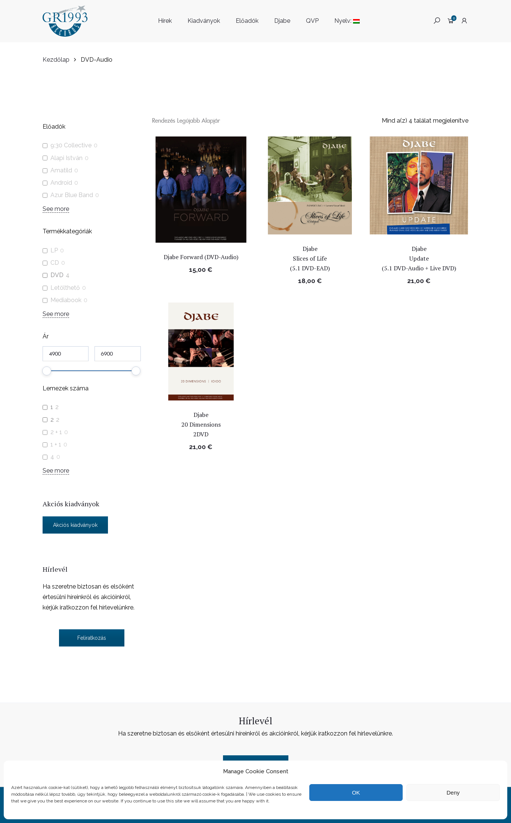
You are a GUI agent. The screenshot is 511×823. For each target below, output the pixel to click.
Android (61, 182)
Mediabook (65, 300)
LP (54, 250)
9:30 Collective (71, 145)
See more (56, 208)
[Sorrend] (187, 120)
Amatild (61, 170)
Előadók (247, 20)
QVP (312, 20)
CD (54, 262)
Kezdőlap (56, 59)
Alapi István (66, 158)
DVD (57, 275)
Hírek (165, 20)
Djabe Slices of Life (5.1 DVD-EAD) (311, 258)
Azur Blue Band (71, 195)
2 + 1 (56, 432)
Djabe (282, 20)
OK (356, 792)
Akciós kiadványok (75, 525)
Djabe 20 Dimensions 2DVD (201, 424)
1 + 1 (55, 444)
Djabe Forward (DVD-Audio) (201, 257)
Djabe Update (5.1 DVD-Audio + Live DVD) (420, 258)
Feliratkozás (91, 638)
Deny (452, 792)
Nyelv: (347, 20)
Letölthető (65, 287)
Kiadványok (204, 20)
